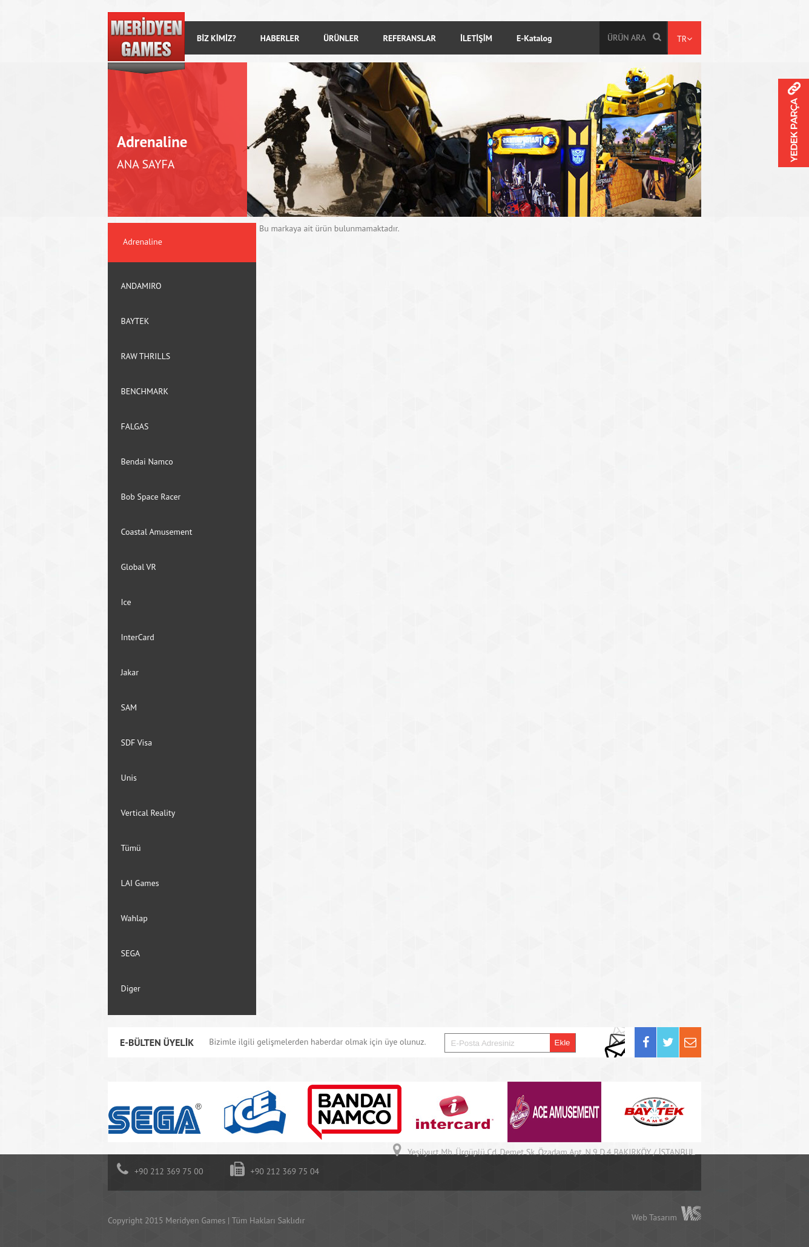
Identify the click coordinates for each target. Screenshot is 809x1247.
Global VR (138, 566)
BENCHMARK (145, 391)
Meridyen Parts (793, 140)
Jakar (130, 672)
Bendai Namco (147, 461)
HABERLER (280, 38)
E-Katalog (534, 38)
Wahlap (134, 918)
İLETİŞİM (476, 38)
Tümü (131, 847)
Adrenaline (152, 141)
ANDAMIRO (141, 285)
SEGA (130, 953)
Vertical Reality (148, 812)
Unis (129, 777)
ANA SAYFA (146, 164)
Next (695, 1061)
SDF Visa (137, 742)
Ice (126, 602)
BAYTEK (135, 321)
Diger (130, 988)
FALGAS (135, 426)
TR (684, 38)
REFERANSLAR (409, 38)
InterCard (137, 637)
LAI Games (140, 883)
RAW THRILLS (146, 356)
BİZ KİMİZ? (216, 38)
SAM (129, 707)
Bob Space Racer (151, 496)
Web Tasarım (654, 1217)
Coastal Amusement (157, 531)
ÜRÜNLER (340, 38)
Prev (683, 1061)
